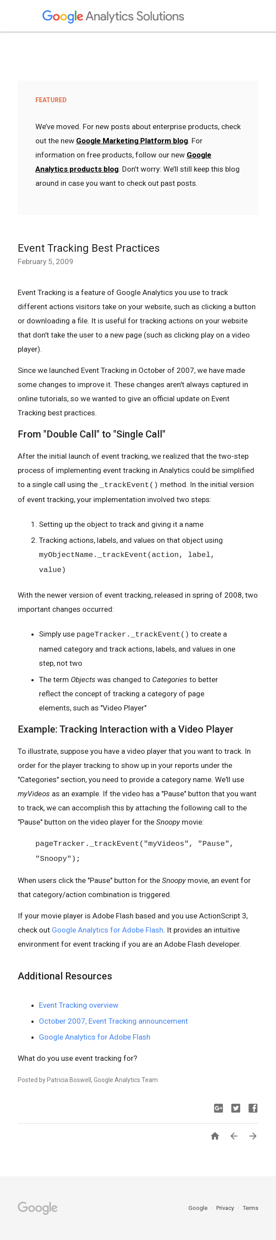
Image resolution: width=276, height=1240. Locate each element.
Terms (250, 1208)
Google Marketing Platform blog (132, 140)
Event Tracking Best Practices (89, 248)
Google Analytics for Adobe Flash (107, 929)
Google (198, 1208)
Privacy (225, 1208)
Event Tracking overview (79, 1005)
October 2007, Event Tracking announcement (113, 1021)
